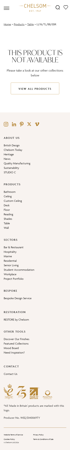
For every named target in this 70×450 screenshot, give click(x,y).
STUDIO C (10, 172)
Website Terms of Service (13, 435)
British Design (12, 145)
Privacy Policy (38, 435)
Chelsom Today (13, 150)
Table (30, 24)
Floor (7, 210)
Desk (7, 205)
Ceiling (8, 196)
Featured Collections (16, 343)
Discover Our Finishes (16, 339)
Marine (8, 256)
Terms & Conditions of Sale (43, 439)
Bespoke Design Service (18, 298)
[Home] (35, 7)
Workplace (10, 274)
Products (19, 24)
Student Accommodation (19, 269)
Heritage (9, 154)
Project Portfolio (14, 278)
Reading (8, 214)
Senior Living (11, 265)
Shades (8, 219)
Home (7, 24)
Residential (10, 260)
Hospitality (10, 251)
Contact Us (10, 374)
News (7, 159)
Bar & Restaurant (14, 247)
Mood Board (11, 348)
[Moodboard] (65, 7)
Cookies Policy (9, 439)
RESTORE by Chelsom (16, 319)
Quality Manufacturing (17, 163)
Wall (6, 227)
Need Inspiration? (14, 352)
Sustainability (11, 168)
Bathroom (9, 192)
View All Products (35, 88)
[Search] (57, 7)
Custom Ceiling (13, 201)
